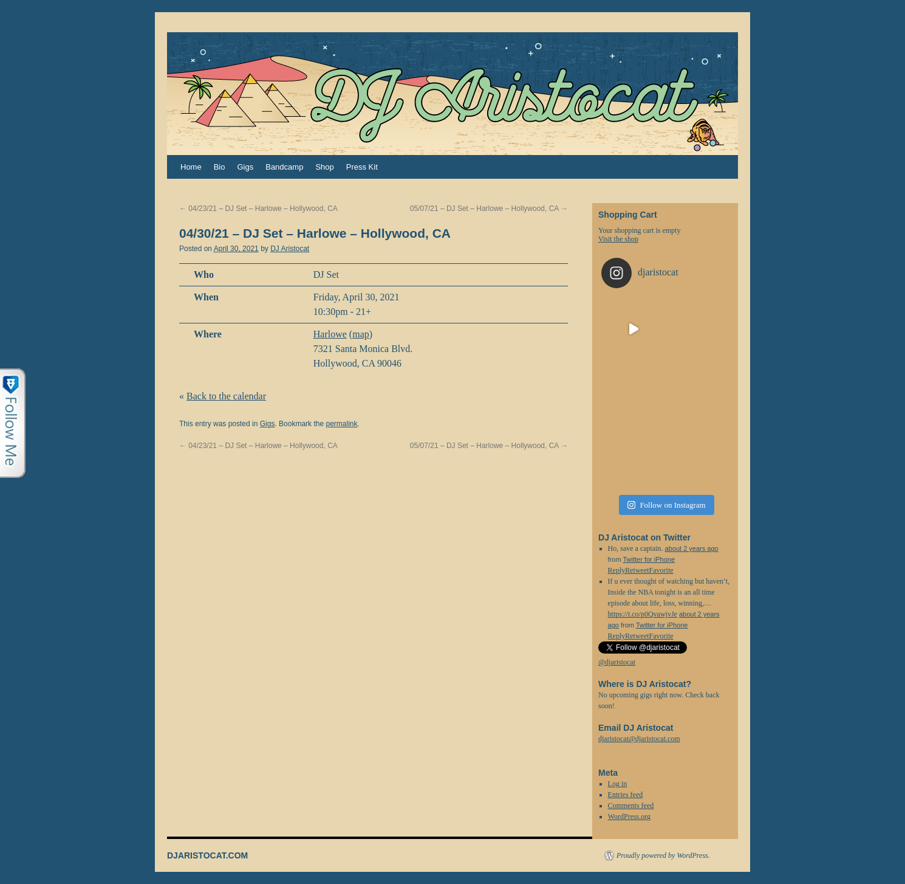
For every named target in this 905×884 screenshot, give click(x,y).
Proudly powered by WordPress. (663, 855)
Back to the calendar (226, 396)
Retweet (637, 636)
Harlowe (330, 334)
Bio (219, 166)
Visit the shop (618, 239)
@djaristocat (616, 662)
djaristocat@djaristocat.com (639, 738)
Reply (617, 636)
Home (191, 166)
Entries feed (625, 794)
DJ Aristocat (289, 248)
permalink (341, 424)
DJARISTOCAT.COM (207, 855)
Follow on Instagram (666, 504)
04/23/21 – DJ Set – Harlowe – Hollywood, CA (258, 208)
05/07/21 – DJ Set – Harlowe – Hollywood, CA (489, 208)
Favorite (661, 636)
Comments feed (631, 805)
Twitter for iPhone (649, 559)
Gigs (245, 166)
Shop (324, 166)
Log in (617, 783)
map (360, 334)
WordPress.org (629, 816)
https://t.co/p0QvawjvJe (642, 614)
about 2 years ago (692, 548)
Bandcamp (284, 166)
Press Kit (362, 166)
